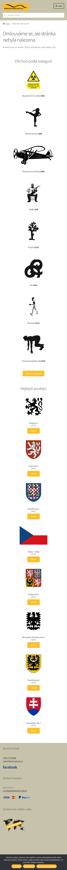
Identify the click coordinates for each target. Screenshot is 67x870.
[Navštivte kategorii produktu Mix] (33, 270)
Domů (8, 24)
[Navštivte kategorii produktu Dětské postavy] (33, 119)
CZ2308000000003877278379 (15, 791)
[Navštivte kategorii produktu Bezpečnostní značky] (33, 81)
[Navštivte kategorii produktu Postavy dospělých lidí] (33, 346)
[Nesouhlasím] (64, 862)
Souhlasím (17, 866)
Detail (33, 431)
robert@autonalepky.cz (13, 761)
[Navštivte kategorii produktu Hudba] (33, 194)
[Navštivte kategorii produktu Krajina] (33, 232)
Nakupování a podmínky (47, 866)
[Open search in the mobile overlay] (33, 15)
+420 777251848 (9, 758)
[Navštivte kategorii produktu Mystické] (33, 308)
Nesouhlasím (29, 866)
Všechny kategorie (34, 373)
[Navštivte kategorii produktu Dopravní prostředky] (33, 157)
